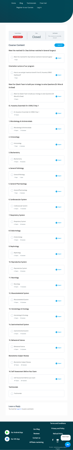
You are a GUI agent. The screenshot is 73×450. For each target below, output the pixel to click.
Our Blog (36, 429)
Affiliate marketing (36, 442)
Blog (21, 3)
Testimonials (31, 3)
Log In (39, 7)
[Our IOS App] (7, 439)
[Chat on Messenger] (68, 445)
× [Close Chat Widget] (69, 443)
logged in (19, 409)
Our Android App (17, 432)
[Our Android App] (7, 432)
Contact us (36, 437)
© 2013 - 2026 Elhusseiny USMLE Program (58, 448)
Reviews (36, 433)
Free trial (43, 3)
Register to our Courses (24, 7)
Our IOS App (15, 439)
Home (13, 3)
